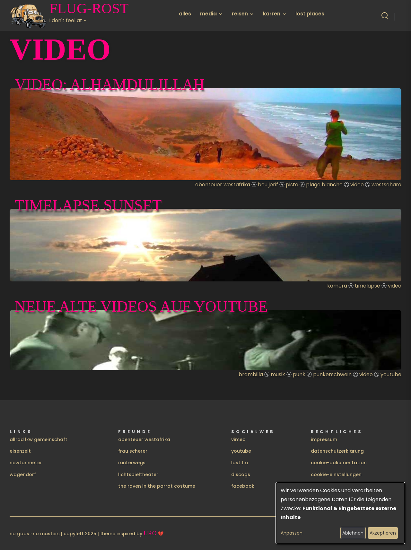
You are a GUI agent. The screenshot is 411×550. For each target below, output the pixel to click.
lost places (309, 13)
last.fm (239, 462)
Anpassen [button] (291, 533)
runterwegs (131, 462)
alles (185, 13)
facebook (242, 486)
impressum (324, 439)
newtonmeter (26, 462)
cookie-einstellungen (336, 474)
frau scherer (132, 451)
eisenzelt (20, 451)
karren (271, 13)
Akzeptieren (383, 533)
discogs (240, 474)
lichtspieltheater (138, 474)
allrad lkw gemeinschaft (38, 439)
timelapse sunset (88, 205)
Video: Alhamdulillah (110, 84)
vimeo (238, 439)
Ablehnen (352, 533)
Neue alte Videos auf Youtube (141, 306)
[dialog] (340, 513)
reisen (240, 13)
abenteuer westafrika (144, 439)
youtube (241, 451)
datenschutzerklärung (337, 451)
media (208, 13)
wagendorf (23, 474)
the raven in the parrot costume (156, 486)
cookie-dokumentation (339, 462)
